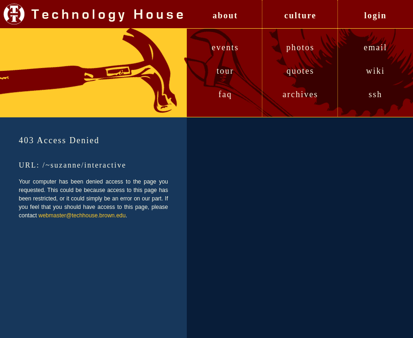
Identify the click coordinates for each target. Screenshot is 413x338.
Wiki (375, 71)
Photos (300, 47)
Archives (300, 94)
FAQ (225, 94)
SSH (375, 94)
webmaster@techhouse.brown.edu (82, 215)
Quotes (300, 71)
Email (375, 47)
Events (225, 47)
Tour (225, 71)
